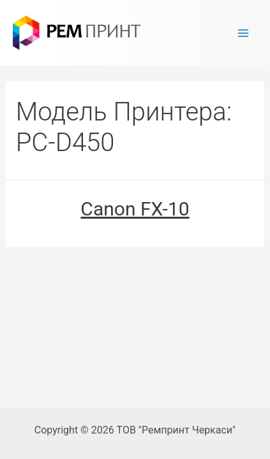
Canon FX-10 (134, 209)
